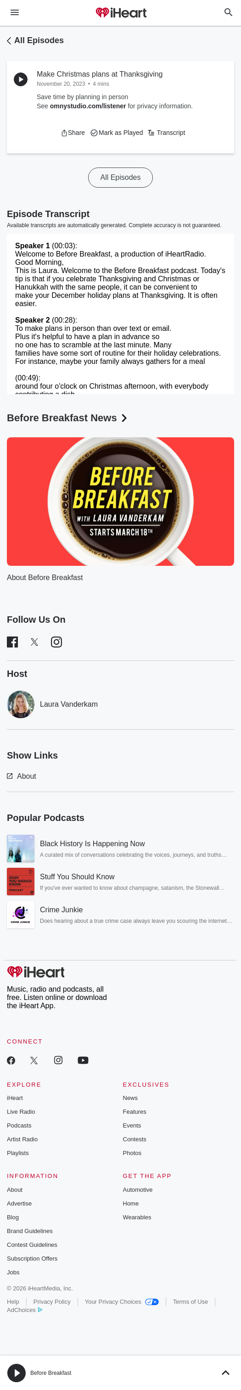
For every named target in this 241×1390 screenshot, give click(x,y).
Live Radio (21, 1111)
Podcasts (19, 1125)
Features (134, 1111)
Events (132, 1125)
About (21, 776)
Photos (132, 1153)
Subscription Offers (32, 1258)
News (130, 1097)
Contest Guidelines (32, 1244)
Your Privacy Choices (122, 1301)
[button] (73, 132)
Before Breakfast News (68, 418)
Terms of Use (190, 1301)
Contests (134, 1139)
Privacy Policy (52, 1301)
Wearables (137, 1217)
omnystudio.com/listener (88, 106)
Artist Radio (22, 1139)
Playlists (18, 1153)
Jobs (13, 1272)
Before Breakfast (50, 1373)
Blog (13, 1217)
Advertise (19, 1203)
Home (131, 1203)
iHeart (15, 1097)
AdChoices (24, 1309)
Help (13, 1301)
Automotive (138, 1189)
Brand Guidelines (30, 1231)
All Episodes (39, 40)
